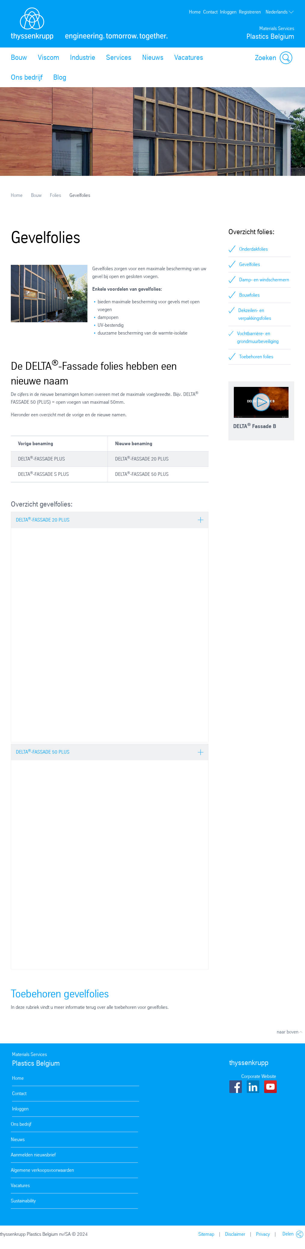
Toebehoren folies (256, 357)
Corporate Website (258, 1076)
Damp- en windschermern (264, 280)
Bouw (19, 57)
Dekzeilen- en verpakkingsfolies (254, 314)
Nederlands (280, 12)
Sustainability (23, 1201)
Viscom (48, 57)
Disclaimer (235, 1234)
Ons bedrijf (26, 77)
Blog (59, 77)
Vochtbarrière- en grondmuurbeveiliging (258, 337)
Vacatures (188, 57)
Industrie (82, 57)
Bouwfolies (249, 295)
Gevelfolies (249, 264)
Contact (210, 12)
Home (195, 12)
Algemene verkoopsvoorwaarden (42, 1170)
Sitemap (206, 1234)
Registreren (250, 12)
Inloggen (228, 12)
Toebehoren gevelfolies (60, 993)
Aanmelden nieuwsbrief (33, 1155)
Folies (55, 195)
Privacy (263, 1234)
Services (118, 57)
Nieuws (152, 57)
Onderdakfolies (253, 249)
